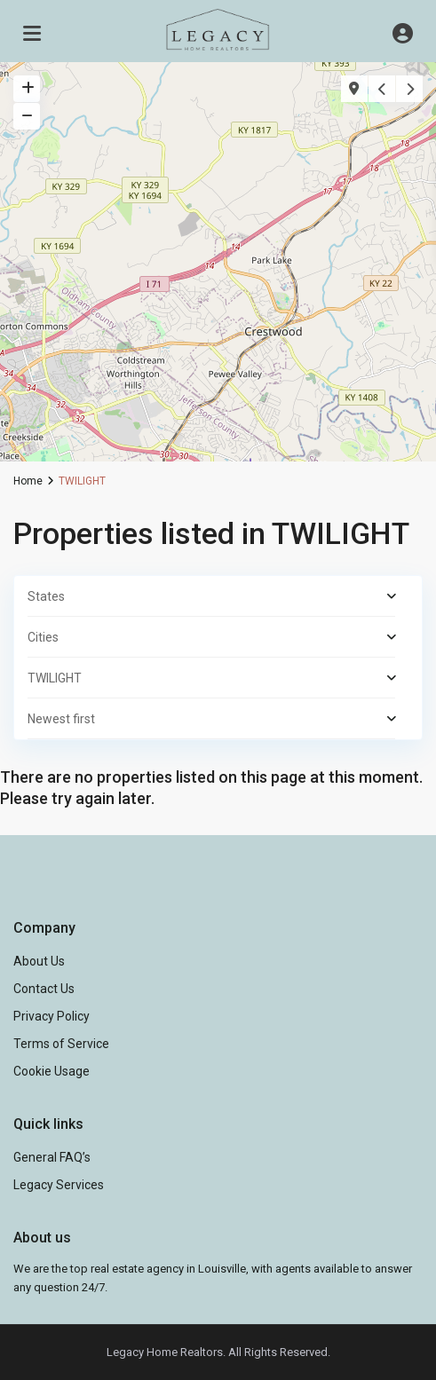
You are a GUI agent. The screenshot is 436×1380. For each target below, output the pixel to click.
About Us (39, 961)
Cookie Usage (51, 1071)
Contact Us (44, 989)
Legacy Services (58, 1185)
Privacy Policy (51, 1016)
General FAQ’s (52, 1157)
